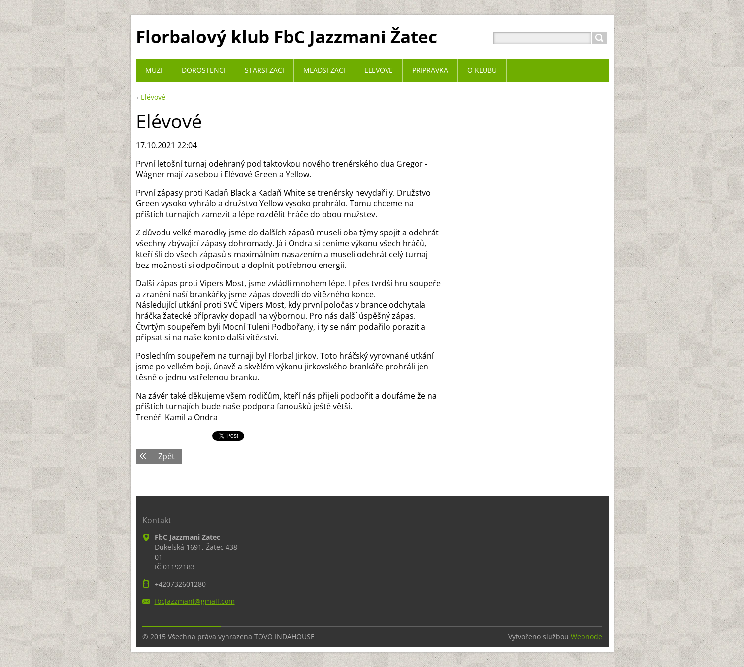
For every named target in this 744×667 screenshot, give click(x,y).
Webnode (586, 636)
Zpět (166, 456)
